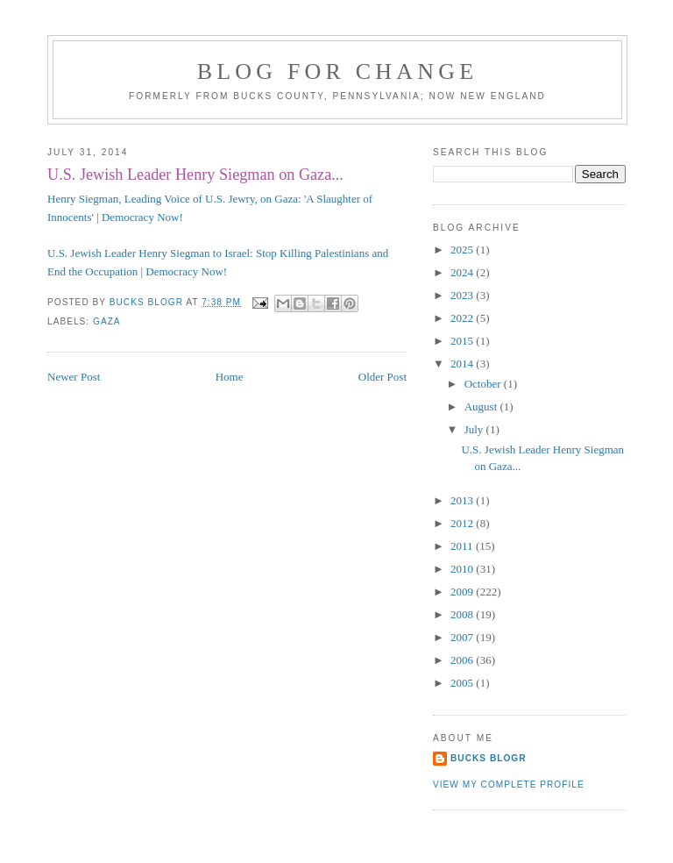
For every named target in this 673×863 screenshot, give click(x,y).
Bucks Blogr (488, 758)
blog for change (337, 71)
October (484, 383)
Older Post (382, 376)
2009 (463, 591)
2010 (463, 568)
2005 (463, 682)
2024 (463, 272)
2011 (463, 546)
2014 (463, 363)
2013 (463, 500)
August (482, 406)
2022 (463, 318)
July (475, 429)
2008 (463, 614)
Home (230, 376)
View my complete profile (508, 784)
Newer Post (73, 376)
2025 (463, 249)
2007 (463, 637)
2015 (463, 340)
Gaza (107, 321)
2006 (463, 660)
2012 (463, 523)
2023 (463, 295)
